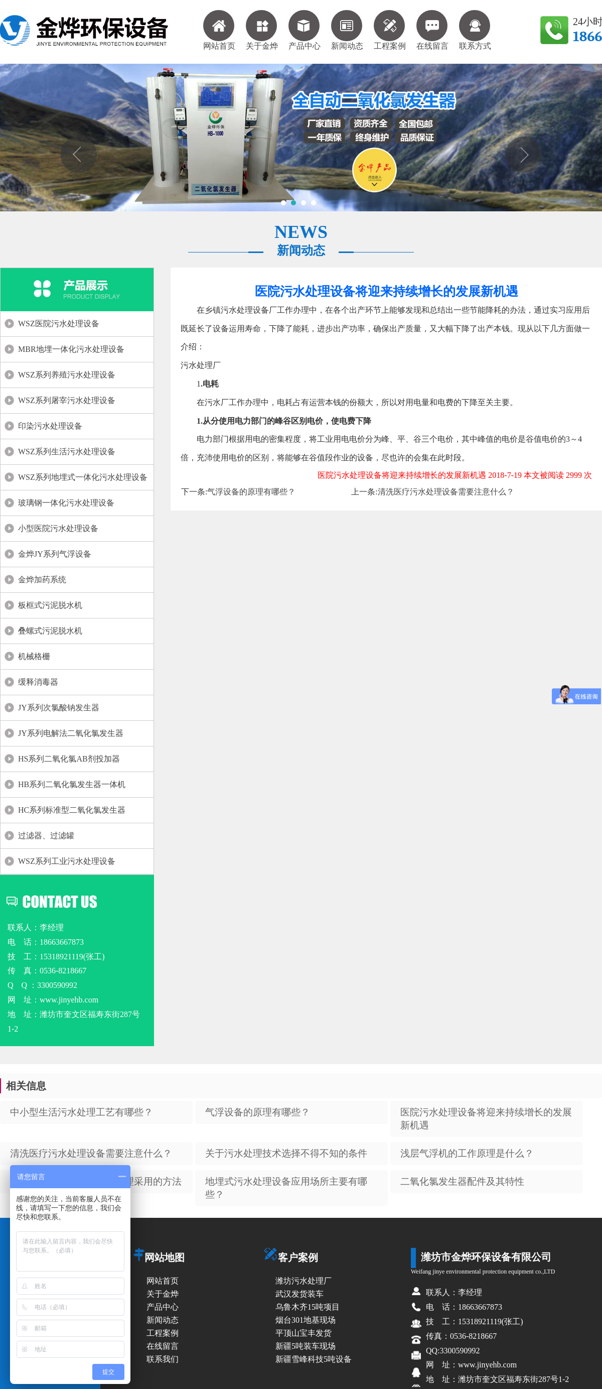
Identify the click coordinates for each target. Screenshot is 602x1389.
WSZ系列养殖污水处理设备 (66, 374)
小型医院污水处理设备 (58, 528)
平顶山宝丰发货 (303, 1333)
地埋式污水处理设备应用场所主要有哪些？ (286, 1188)
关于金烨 (262, 30)
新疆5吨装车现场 (305, 1346)
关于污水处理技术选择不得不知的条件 (286, 1153)
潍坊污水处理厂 (303, 1281)
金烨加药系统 (42, 579)
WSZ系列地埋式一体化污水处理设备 (82, 477)
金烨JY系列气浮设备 (54, 554)
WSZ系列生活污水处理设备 (66, 451)
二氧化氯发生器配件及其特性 (462, 1181)
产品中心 (304, 30)
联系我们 (162, 1359)
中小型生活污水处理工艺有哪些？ (81, 1112)
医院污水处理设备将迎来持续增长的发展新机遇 (486, 1118)
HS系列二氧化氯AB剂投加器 (69, 758)
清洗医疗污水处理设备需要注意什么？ (446, 491)
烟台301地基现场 (305, 1320)
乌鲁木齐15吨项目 (307, 1307)
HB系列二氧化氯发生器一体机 (71, 784)
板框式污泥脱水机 (50, 605)
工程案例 (390, 30)
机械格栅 (34, 656)
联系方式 (475, 30)
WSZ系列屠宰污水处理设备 (66, 400)
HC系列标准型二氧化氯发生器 (71, 810)
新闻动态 (347, 30)
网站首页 (219, 30)
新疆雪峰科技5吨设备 (313, 1359)
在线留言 (432, 30)
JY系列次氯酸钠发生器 (58, 707)
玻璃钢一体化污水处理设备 (66, 502)
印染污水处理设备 (50, 426)
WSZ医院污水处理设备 (58, 323)
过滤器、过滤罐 (46, 835)
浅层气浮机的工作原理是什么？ (467, 1153)
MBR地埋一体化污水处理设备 (71, 349)
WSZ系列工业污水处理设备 (66, 861)
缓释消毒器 (38, 682)
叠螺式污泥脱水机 (50, 630)
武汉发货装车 (299, 1294)
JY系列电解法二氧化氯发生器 (70, 733)
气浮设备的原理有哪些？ (251, 491)
